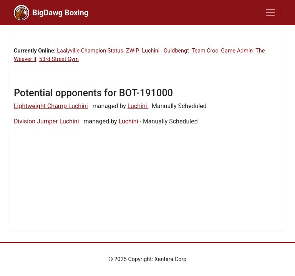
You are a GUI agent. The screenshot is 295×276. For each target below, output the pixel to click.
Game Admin (237, 51)
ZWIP (132, 51)
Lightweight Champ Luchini (51, 106)
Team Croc (205, 51)
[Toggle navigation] (270, 12)
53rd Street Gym (59, 59)
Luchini (151, 51)
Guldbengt (176, 51)
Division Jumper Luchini (46, 121)
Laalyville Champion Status (90, 51)
